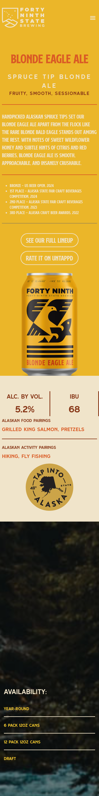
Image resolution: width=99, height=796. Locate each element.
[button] (92, 17)
